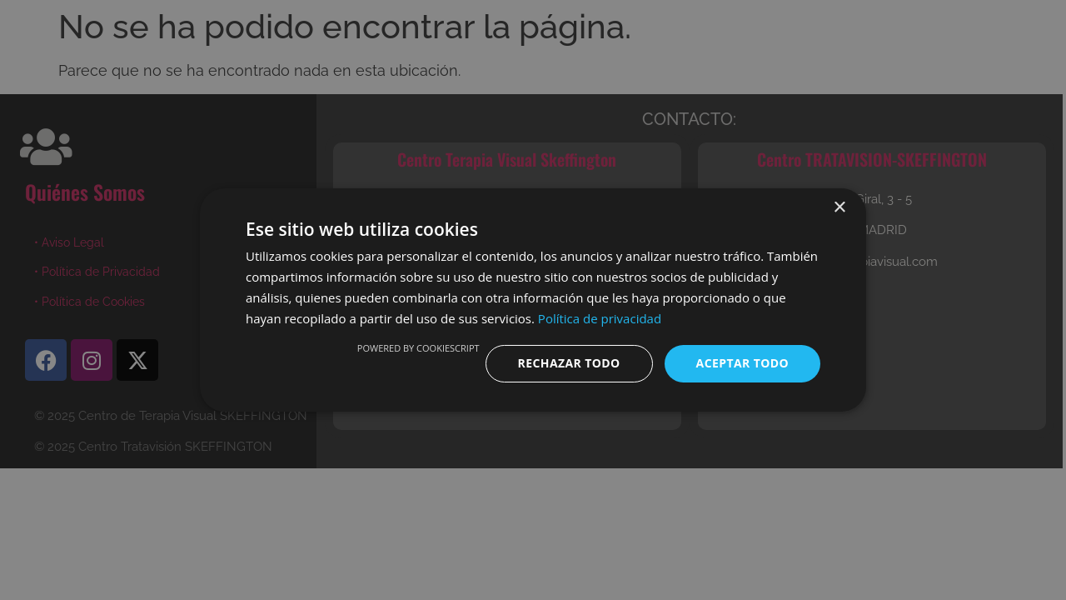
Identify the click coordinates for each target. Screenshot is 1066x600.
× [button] (839, 208)
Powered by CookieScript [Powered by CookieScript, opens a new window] (418, 348)
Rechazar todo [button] (569, 363)
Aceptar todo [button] (742, 363)
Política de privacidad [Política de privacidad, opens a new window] (599, 318)
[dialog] (533, 300)
